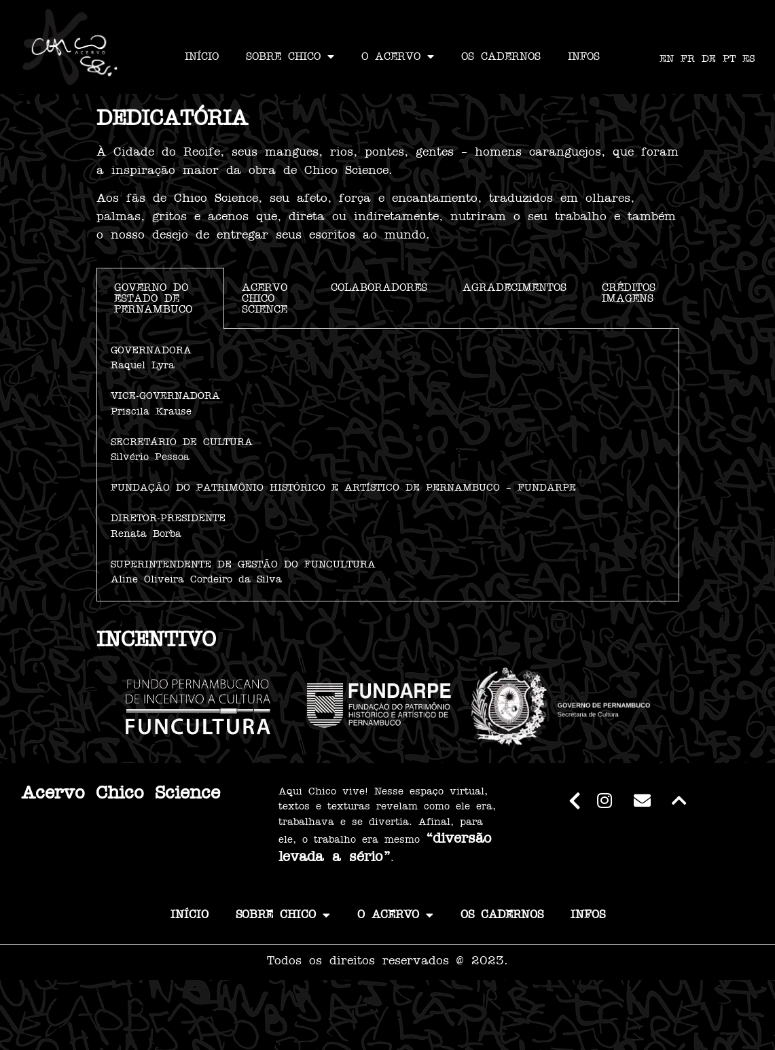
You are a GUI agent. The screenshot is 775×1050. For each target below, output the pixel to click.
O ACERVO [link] (397, 56)
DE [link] (709, 58)
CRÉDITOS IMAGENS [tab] (628, 292)
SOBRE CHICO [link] (290, 56)
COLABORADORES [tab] (379, 287)
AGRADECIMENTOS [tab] (514, 287)
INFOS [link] (584, 56)
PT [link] (729, 58)
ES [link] (748, 58)
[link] (70, 47)
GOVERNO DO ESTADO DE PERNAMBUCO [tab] (153, 298)
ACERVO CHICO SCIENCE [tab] (264, 298)
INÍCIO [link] (202, 56)
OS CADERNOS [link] (501, 56)
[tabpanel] (387, 465)
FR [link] (688, 58)
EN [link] (667, 58)
